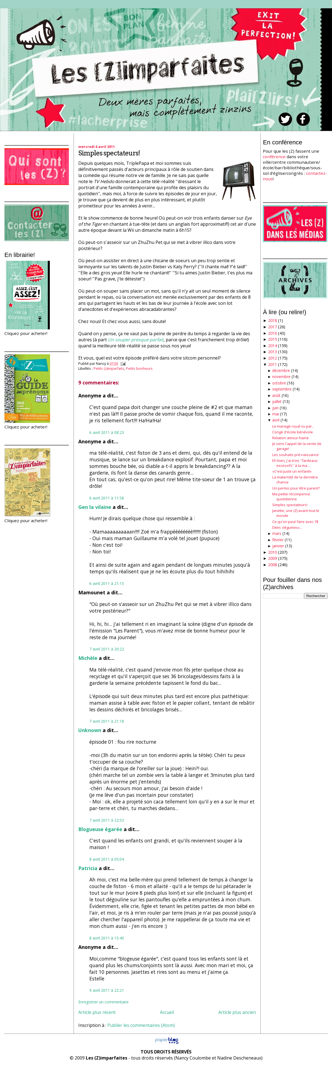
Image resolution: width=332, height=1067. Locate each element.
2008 (272, 564)
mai (275, 414)
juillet (277, 401)
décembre (281, 370)
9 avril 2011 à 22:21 (106, 990)
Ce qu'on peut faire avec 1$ (295, 521)
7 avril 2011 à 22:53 (106, 820)
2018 (272, 320)
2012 (272, 358)
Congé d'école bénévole (292, 432)
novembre (281, 376)
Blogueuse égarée (100, 829)
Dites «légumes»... (287, 527)
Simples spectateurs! (109, 153)
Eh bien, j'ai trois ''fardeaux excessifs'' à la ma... (295, 463)
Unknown (89, 730)
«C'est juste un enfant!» (292, 471)
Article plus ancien (237, 1012)
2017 (272, 326)
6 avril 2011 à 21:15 (106, 583)
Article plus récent (97, 1012)
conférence (274, 156)
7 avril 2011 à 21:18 (106, 721)
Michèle (87, 658)
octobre (279, 383)
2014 (272, 345)
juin (275, 407)
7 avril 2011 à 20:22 (106, 649)
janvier (278, 545)
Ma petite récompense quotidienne (291, 496)
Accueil (167, 1012)
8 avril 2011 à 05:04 (106, 859)
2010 (272, 552)
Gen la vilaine (94, 507)
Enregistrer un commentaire (103, 1001)
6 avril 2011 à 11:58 (106, 498)
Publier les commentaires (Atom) (141, 1025)
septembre (282, 389)
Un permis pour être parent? (296, 488)
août (276, 395)
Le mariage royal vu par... (293, 426)
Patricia (87, 868)
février (278, 539)
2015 (272, 339)
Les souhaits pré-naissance (295, 454)
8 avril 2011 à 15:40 (106, 938)
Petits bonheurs (139, 368)
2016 (272, 333)
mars (276, 533)
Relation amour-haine (290, 437)
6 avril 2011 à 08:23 (106, 432)
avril (275, 420)
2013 (272, 351)
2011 (272, 364)
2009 (272, 558)
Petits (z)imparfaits (109, 368)
